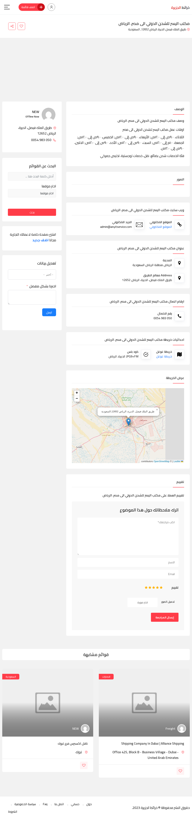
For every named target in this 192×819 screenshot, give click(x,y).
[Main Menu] (7, 7)
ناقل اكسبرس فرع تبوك (73, 743)
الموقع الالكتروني (161, 226)
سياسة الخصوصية (25, 804)
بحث (32, 212)
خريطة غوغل (164, 356)
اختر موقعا (49, 186)
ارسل (49, 312)
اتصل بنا (59, 804)
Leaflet (178, 461)
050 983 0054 (43, 140)
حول (89, 804)
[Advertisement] (96, 73)
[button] (128, 422)
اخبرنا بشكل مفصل (42, 286)
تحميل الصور (168, 601)
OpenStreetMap (162, 461)
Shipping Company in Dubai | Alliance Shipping (152, 743)
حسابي (75, 804)
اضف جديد (40, 240)
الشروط (12, 811)
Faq (45, 804)
